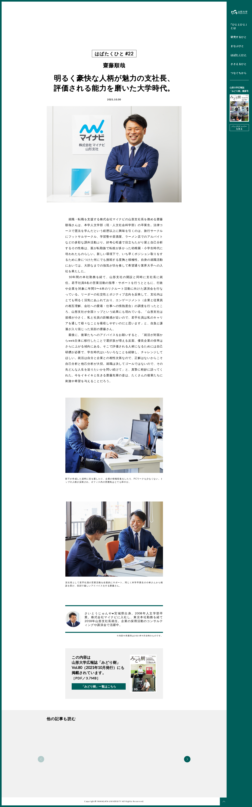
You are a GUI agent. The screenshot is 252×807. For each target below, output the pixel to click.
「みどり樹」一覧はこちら (98, 686)
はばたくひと (239, 54)
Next (187, 759)
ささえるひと (239, 63)
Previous (41, 759)
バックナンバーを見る (239, 127)
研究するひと (239, 36)
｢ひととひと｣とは (239, 26)
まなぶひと (237, 45)
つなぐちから (239, 72)
